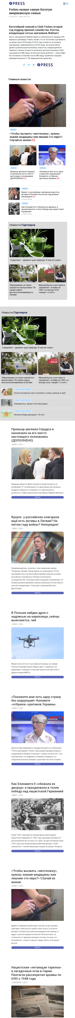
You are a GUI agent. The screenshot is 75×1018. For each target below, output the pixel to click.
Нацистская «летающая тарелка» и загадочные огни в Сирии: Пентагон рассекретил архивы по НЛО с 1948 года (36, 973)
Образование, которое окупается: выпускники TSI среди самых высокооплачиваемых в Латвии (18, 380)
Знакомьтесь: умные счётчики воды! (31, 404)
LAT (66, 3)
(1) (33, 140)
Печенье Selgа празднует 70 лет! (29, 415)
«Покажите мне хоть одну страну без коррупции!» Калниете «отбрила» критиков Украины (51, 174)
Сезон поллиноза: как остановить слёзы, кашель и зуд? (40, 393)
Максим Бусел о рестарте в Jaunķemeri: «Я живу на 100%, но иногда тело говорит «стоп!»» (52, 288)
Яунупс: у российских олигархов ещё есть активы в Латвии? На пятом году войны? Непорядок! (40, 194)
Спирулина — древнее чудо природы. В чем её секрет (35, 260)
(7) (25, 178)
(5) (58, 178)
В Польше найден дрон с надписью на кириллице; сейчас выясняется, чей (35, 616)
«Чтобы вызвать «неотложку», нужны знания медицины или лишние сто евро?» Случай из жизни (36, 137)
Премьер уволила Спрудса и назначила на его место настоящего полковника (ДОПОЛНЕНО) (22, 174)
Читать (38, 497)
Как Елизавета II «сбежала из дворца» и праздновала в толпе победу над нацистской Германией (42, 209)
